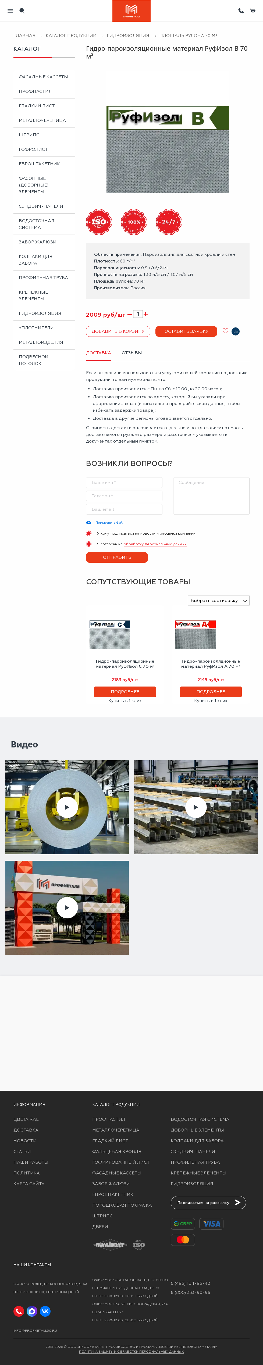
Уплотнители (36, 327)
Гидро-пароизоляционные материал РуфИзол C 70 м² (125, 664)
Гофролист (33, 149)
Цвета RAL (26, 1119)
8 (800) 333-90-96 (190, 1292)
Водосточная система (36, 224)
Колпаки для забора (35, 260)
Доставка (25, 1130)
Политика (26, 1173)
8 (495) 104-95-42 (190, 1283)
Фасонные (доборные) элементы (34, 185)
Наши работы (30, 1162)
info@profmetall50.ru (35, 1331)
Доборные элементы (197, 1130)
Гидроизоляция (40, 313)
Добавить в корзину (118, 331)
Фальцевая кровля (116, 1151)
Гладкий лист (37, 105)
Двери (100, 1226)
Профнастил (35, 91)
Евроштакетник (39, 163)
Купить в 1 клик (125, 700)
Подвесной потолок (33, 360)
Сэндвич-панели (41, 206)
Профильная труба (43, 277)
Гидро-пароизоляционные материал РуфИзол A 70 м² (210, 664)
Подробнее (125, 691)
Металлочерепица (42, 120)
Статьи (22, 1151)
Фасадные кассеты (43, 76)
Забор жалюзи (37, 241)
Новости (25, 1140)
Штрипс (29, 134)
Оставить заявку (186, 331)
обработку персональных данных (155, 544)
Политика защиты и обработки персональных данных (131, 1351)
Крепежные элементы (33, 295)
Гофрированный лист (121, 1162)
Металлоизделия (41, 342)
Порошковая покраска (122, 1205)
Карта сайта (29, 1183)
